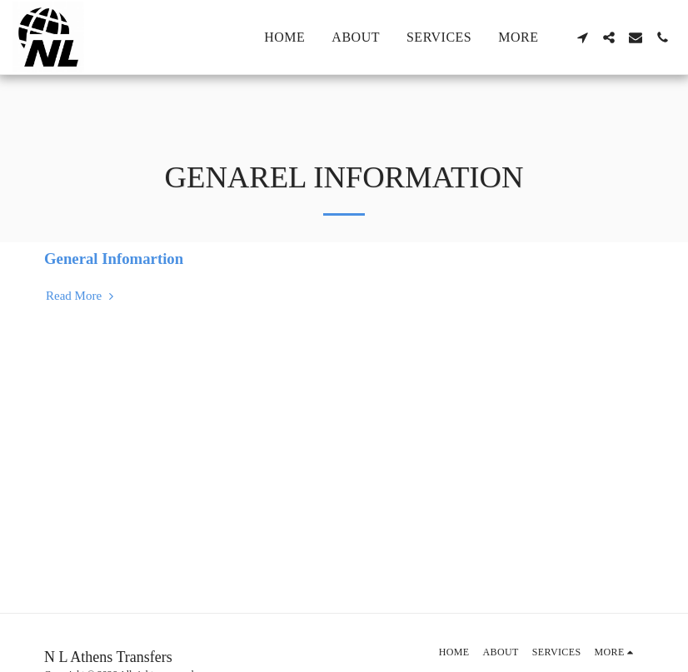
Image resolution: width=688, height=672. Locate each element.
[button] (582, 37)
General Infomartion (113, 258)
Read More (81, 295)
